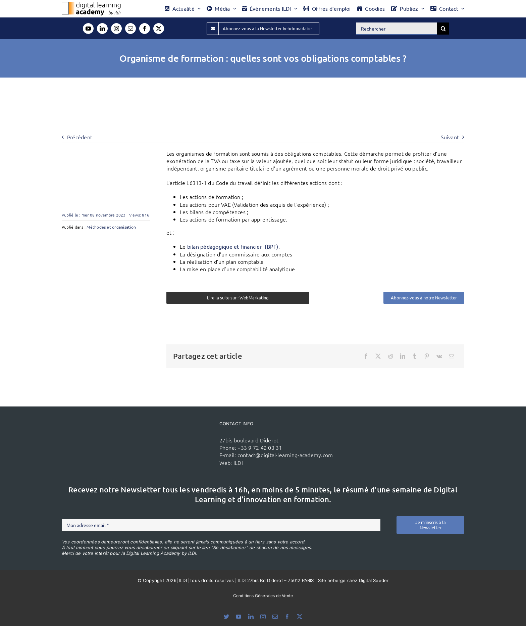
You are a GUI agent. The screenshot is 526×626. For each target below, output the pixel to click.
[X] (378, 356)
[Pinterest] (427, 356)
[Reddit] (390, 356)
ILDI (238, 462)
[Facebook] (366, 356)
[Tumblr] (415, 356)
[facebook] (144, 28)
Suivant (450, 137)
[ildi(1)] (175, 430)
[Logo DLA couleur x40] (91, 4)
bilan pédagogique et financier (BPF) (232, 246)
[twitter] (158, 28)
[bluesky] (226, 616)
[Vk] (439, 356)
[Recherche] (443, 28)
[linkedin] (102, 28)
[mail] (130, 28)
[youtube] (88, 28)
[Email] (451, 356)
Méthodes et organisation (111, 227)
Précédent (79, 137)
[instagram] (116, 28)
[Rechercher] (396, 28)
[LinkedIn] (403, 356)
